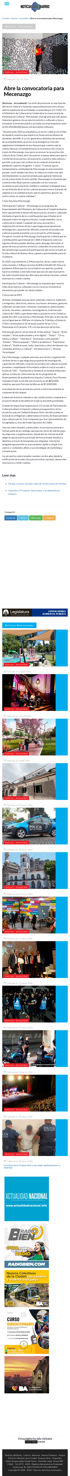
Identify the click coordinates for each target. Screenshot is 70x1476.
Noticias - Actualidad (19, 18)
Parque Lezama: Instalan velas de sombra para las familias (37, 483)
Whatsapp (36, 518)
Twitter (23, 518)
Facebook (10, 518)
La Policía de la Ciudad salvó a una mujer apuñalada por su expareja (32, 1166)
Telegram (49, 518)
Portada (5, 18)
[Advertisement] (35, 564)
